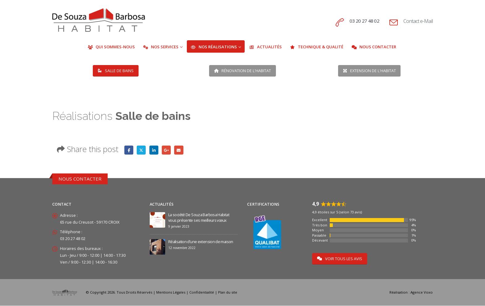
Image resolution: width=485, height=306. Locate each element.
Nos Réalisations (214, 47)
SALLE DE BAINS (116, 70)
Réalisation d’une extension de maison (200, 241)
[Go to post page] (157, 219)
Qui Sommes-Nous (111, 47)
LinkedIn (153, 150)
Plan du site (227, 292)
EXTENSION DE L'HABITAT (369, 70)
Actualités (265, 47)
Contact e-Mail (418, 21)
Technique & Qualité (316, 47)
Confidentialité (201, 292)
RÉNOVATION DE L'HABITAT (242, 70)
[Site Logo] (98, 20)
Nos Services (160, 47)
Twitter (141, 150)
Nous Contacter (373, 47)
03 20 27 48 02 (364, 21)
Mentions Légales (170, 292)
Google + (166, 150)
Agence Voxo (421, 292)
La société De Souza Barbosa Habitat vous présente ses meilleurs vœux (198, 217)
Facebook (128, 150)
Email (178, 150)
